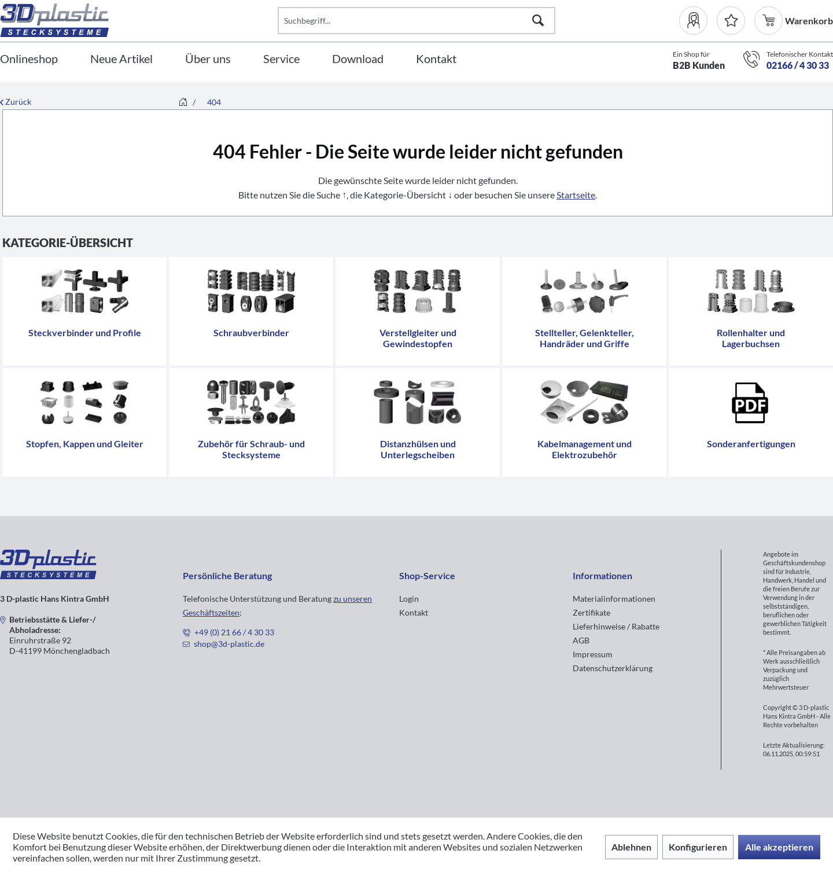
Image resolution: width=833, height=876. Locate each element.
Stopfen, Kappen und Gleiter (84, 443)
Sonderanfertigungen (751, 443)
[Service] (281, 59)
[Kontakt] (436, 59)
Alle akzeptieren (779, 846)
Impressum (593, 654)
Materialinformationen (614, 598)
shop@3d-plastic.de (229, 644)
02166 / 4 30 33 (797, 65)
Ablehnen (631, 846)
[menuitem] (698, 20)
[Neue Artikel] (121, 59)
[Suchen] (538, 20)
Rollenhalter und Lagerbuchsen (751, 338)
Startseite (575, 194)
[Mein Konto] (698, 20)
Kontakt (413, 612)
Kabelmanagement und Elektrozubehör (584, 449)
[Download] (358, 59)
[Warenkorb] (769, 20)
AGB (581, 640)
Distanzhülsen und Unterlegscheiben (418, 449)
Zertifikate (591, 612)
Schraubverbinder (251, 332)
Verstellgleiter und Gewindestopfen (417, 338)
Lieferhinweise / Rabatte (616, 626)
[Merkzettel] (731, 20)
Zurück (15, 101)
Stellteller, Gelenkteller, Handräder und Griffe (584, 338)
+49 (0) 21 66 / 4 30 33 (234, 632)
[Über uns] (208, 59)
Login (409, 598)
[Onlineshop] (29, 59)
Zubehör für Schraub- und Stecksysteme (251, 449)
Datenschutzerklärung (613, 668)
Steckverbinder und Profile (84, 332)
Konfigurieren (698, 846)
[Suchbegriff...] (416, 20)
